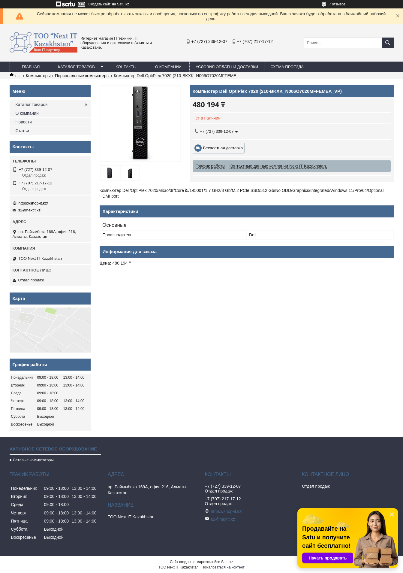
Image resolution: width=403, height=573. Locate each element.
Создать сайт (100, 4)
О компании (168, 67)
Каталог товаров (76, 67)
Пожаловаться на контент (222, 567)
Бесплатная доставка (223, 148)
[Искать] (388, 43)
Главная (31, 67)
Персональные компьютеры (82, 75)
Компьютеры (38, 75)
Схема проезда (287, 67)
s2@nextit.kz (29, 210)
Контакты (126, 67)
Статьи (22, 130)
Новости (24, 122)
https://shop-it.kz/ (33, 203)
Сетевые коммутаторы (33, 460)
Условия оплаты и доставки (227, 67)
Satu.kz (227, 562)
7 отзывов (337, 4)
